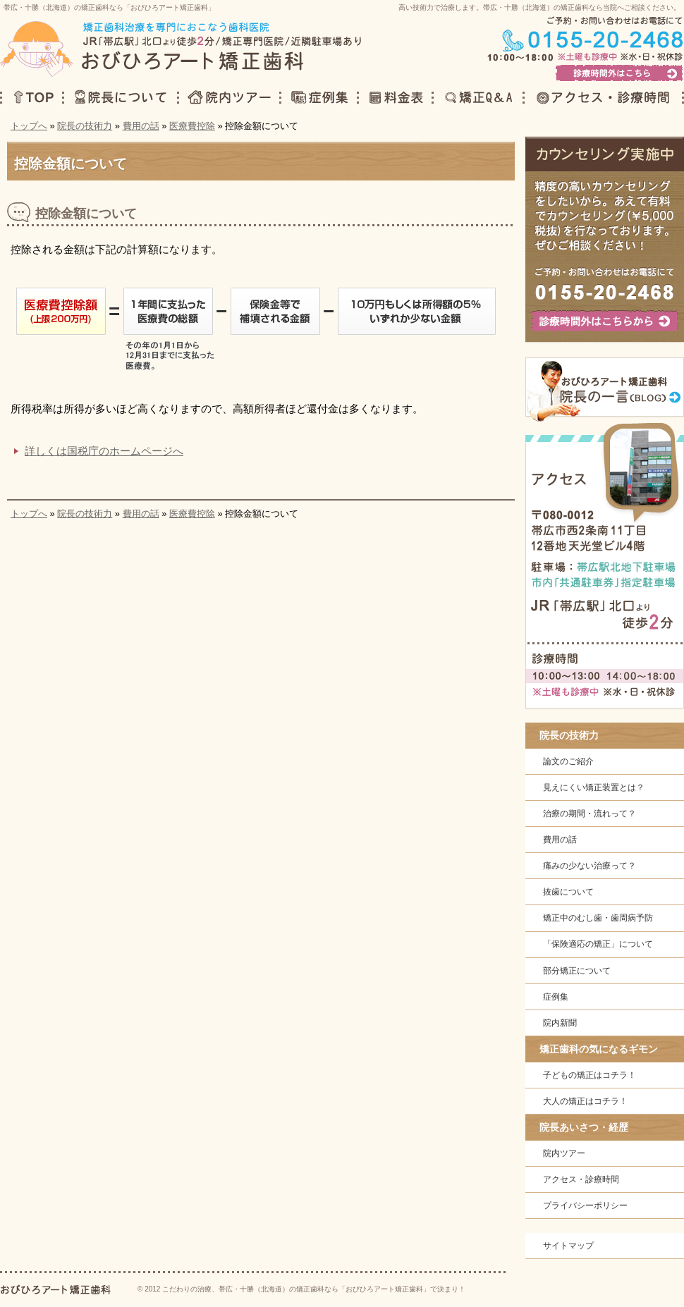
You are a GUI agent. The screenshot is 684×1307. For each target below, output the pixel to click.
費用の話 (141, 126)
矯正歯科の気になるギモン (598, 1049)
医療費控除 (192, 126)
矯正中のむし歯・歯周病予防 (598, 918)
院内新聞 (560, 1023)
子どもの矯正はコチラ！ (589, 1075)
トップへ (29, 126)
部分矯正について (577, 971)
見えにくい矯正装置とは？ (594, 787)
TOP (31, 95)
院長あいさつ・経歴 (583, 1127)
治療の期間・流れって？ (589, 813)
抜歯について (568, 892)
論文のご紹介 (568, 761)
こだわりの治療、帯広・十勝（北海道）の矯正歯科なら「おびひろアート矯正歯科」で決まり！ (313, 1289)
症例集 (555, 997)
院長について (119, 95)
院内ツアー (564, 1153)
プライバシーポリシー (585, 1205)
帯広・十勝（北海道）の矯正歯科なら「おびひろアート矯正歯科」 (109, 7)
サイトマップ (568, 1246)
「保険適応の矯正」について (598, 944)
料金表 (394, 95)
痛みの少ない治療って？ (589, 866)
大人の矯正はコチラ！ (585, 1101)
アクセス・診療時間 (581, 1179)
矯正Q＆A (477, 95)
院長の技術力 (84, 126)
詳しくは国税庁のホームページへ (104, 451)
